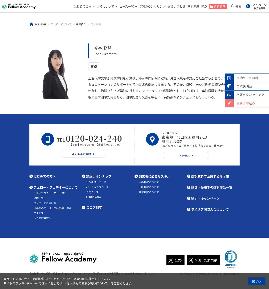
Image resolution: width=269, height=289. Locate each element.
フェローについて (61, 24)
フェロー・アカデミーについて (56, 187)
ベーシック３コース (97, 187)
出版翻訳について (149, 187)
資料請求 (220, 6)
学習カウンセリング (152, 6)
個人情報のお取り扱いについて (87, 283)
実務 (94, 66)
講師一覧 (39, 198)
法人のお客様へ (42, 218)
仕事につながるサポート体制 (50, 193)
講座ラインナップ (98, 176)
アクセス (39, 213)
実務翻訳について (149, 182)
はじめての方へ (84, 6)
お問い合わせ (176, 6)
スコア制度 (94, 207)
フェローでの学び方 (45, 203)
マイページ (259, 6)
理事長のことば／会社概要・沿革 (52, 208)
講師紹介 (81, 24)
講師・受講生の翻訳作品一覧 (211, 187)
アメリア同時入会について (210, 209)
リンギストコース (96, 182)
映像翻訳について (149, 192)
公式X (174, 260)
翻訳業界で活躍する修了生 (210, 176)
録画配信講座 (93, 197)
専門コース (92, 192)
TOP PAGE (40, 24)
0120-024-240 (94, 138)
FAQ (204, 6)
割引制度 (193, 6)
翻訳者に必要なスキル (154, 176)
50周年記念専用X (202, 260)
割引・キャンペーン (205, 198)
